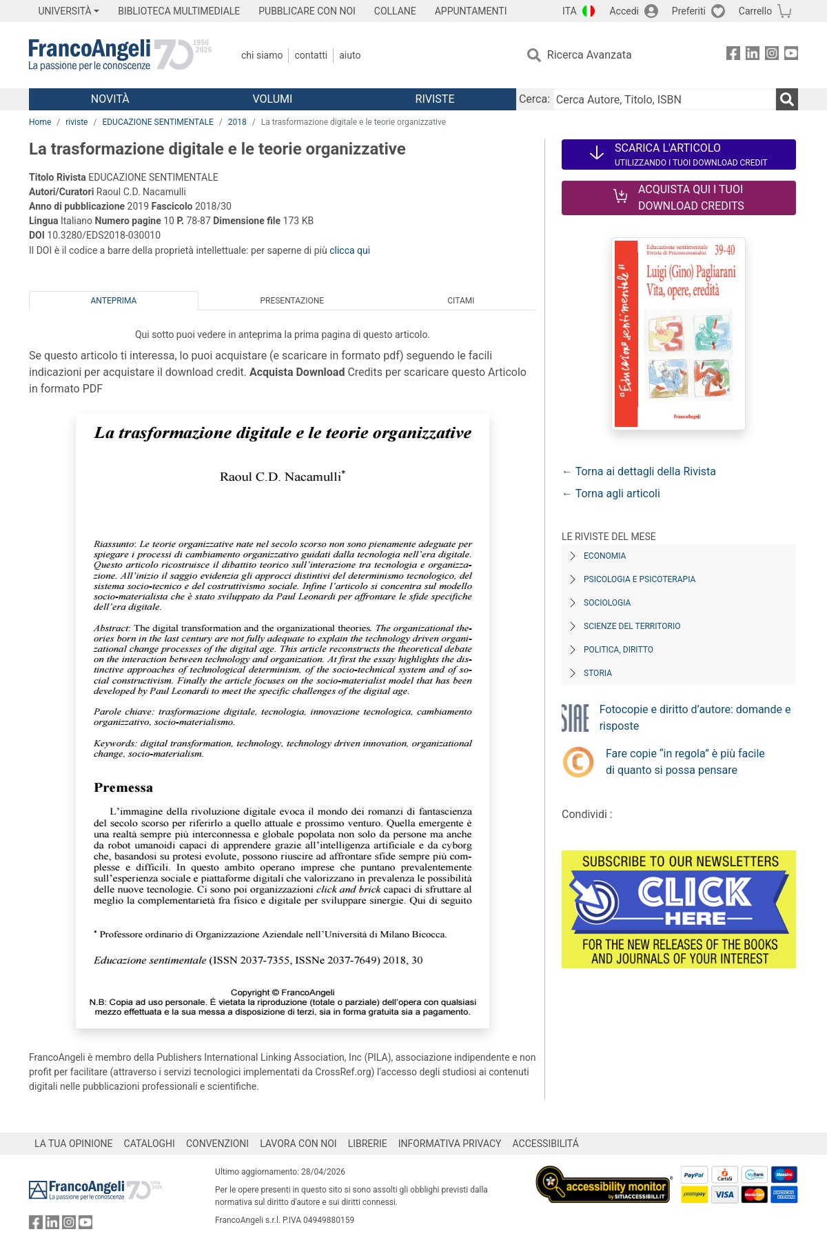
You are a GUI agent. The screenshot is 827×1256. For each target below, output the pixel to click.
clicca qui (349, 250)
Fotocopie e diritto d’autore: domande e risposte (695, 717)
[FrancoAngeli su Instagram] (772, 55)
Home (40, 122)
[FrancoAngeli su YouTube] (791, 55)
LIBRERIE (367, 1143)
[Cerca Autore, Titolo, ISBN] (664, 99)
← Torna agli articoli (611, 493)
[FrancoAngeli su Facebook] (733, 55)
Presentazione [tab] (292, 301)
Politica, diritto (618, 650)
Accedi (624, 11)
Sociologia (607, 603)
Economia (605, 556)
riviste (76, 122)
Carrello (755, 11)
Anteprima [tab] (114, 301)
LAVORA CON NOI (298, 1143)
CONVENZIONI (217, 1143)
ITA (569, 11)
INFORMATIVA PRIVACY (450, 1143)
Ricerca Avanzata (589, 54)
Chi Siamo (262, 55)
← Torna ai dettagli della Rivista (639, 471)
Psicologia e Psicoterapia (639, 579)
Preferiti (689, 11)
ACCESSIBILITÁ (546, 1143)
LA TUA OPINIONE (73, 1143)
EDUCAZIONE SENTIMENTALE (157, 122)
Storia (598, 673)
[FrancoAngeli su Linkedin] (752, 55)
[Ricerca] (787, 99)
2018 (237, 122)
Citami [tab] (460, 301)
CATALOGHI (149, 1143)
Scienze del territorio (632, 626)
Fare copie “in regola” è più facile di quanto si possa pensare (685, 762)
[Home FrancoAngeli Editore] (120, 55)
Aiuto (349, 55)
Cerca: (534, 99)
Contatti (310, 55)
